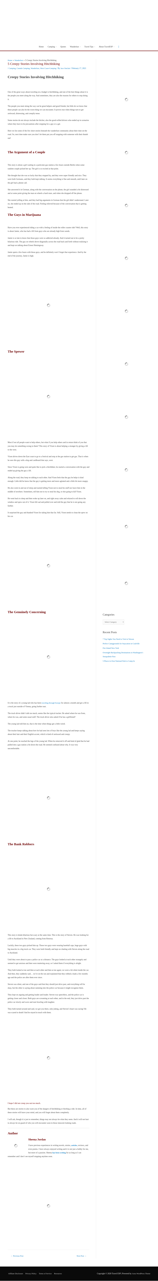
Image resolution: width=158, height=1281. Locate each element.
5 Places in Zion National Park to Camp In (119, 661)
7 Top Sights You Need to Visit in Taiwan (119, 639)
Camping (51, 47)
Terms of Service (46, 1274)
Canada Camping (24, 68)
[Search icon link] (118, 47)
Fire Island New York (111, 648)
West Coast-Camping (49, 68)
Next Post (81, 1256)
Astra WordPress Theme (140, 1274)
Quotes (63, 47)
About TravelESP (106, 47)
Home (41, 47)
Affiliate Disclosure (15, 1274)
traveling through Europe (51, 703)
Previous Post (17, 1256)
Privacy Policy (31, 1274)
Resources (60, 1274)
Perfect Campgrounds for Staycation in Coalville (122, 644)
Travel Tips (88, 47)
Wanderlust (74, 47)
